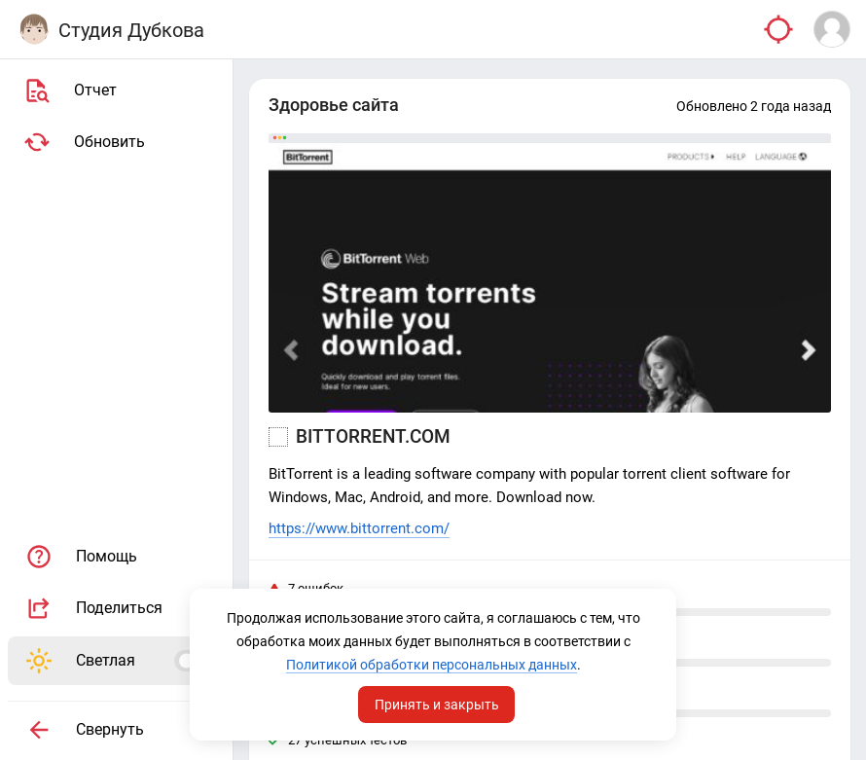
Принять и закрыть (437, 704)
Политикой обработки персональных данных (431, 664)
